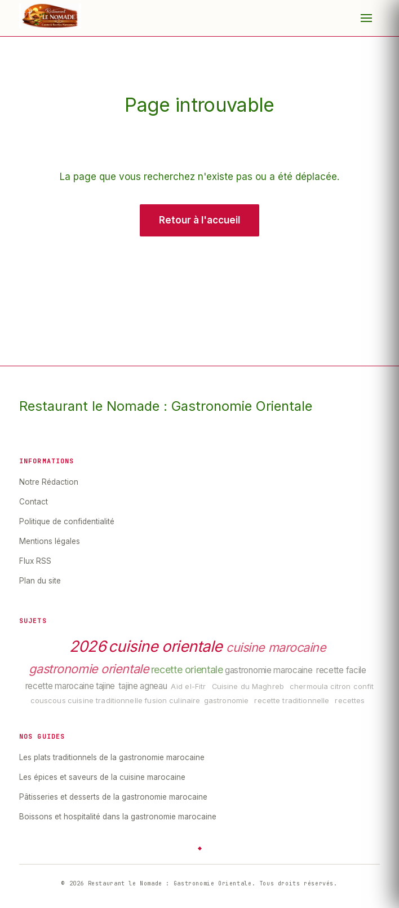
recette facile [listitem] (341, 670)
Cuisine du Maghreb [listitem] (248, 686)
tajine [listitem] (105, 686)
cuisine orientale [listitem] (165, 647)
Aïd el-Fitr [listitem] (188, 686)
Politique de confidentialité (66, 521)
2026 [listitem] (88, 647)
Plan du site (40, 580)
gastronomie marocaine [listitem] (269, 670)
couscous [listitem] (48, 700)
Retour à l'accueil (199, 220)
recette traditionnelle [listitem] (291, 700)
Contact (33, 501)
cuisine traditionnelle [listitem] (105, 700)
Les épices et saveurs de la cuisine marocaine (102, 777)
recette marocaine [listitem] (59, 686)
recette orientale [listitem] (187, 669)
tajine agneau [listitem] (142, 686)
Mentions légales (49, 541)
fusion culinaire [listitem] (172, 700)
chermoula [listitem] (309, 686)
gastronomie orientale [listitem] (89, 668)
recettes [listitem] (350, 700)
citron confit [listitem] (352, 686)
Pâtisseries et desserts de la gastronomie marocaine (113, 796)
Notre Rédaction (48, 481)
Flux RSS (35, 560)
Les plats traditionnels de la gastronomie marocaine (112, 757)
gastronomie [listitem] (226, 700)
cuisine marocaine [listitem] (276, 647)
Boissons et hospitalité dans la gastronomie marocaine (117, 816)
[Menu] (366, 18)
